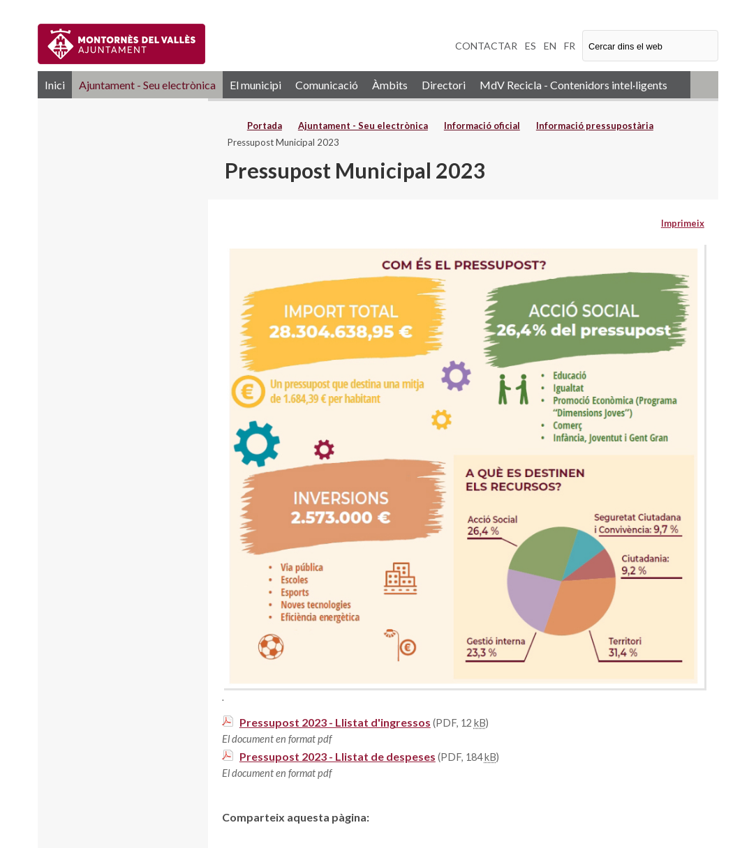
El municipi (255, 84)
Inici (55, 84)
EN (550, 46)
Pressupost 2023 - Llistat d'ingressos (335, 722)
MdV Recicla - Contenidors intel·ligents (573, 84)
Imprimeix (682, 223)
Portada (264, 125)
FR (569, 46)
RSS (704, 84)
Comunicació (326, 84)
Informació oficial (482, 125)
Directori (444, 84)
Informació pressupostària (594, 125)
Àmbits (390, 84)
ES (530, 46)
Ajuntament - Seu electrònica (147, 84)
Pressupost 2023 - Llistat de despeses (337, 756)
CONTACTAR (486, 46)
